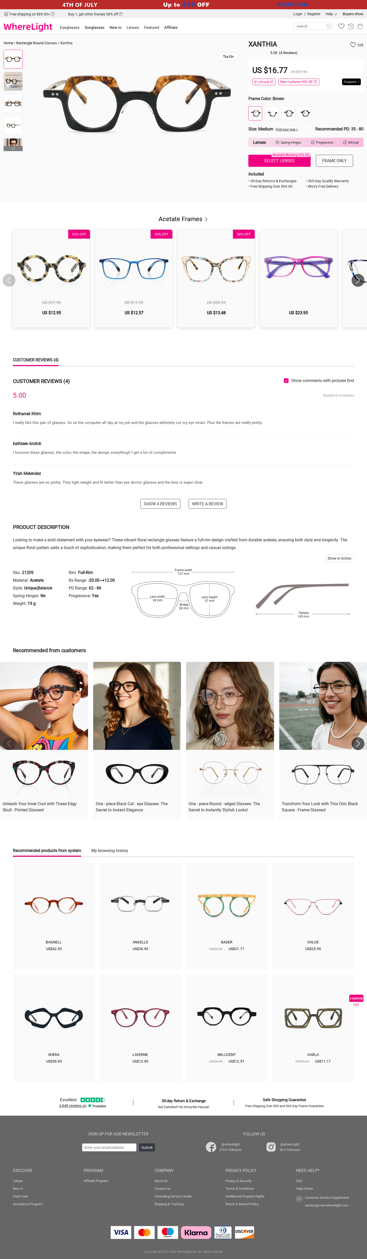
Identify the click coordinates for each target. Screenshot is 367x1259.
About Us (161, 1180)
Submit (147, 1147)
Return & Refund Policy (242, 1204)
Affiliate (171, 27)
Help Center (304, 1188)
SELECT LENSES (287, 159)
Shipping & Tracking (168, 1204)
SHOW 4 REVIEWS (160, 503)
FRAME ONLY (334, 160)
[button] (13, 148)
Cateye (18, 1180)
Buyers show (353, 13)
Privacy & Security (238, 1180)
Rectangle (24, 42)
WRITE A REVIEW (207, 503)
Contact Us (162, 1188)
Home (8, 42)
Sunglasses (94, 27)
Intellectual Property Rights (245, 1196)
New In (18, 1188)
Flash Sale (20, 1196)
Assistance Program (27, 1204)
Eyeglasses (70, 27)
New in (115, 27)
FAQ (299, 1180)
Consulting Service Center (173, 1196)
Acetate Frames (184, 219)
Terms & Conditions (239, 1188)
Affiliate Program (96, 1180)
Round (38, 42)
